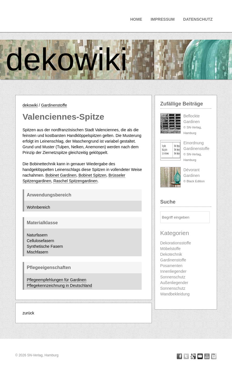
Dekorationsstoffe (175, 243)
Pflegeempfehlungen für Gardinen (56, 280)
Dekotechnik (171, 254)
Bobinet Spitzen (92, 175)
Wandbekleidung (175, 294)
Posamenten (171, 265)
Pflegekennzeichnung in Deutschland (59, 285)
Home (136, 19)
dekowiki (66, 59)
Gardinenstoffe (54, 105)
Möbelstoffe (170, 248)
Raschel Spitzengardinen (75, 181)
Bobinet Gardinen (60, 175)
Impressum (163, 19)
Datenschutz (198, 19)
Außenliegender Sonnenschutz (174, 285)
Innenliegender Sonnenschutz (173, 274)
